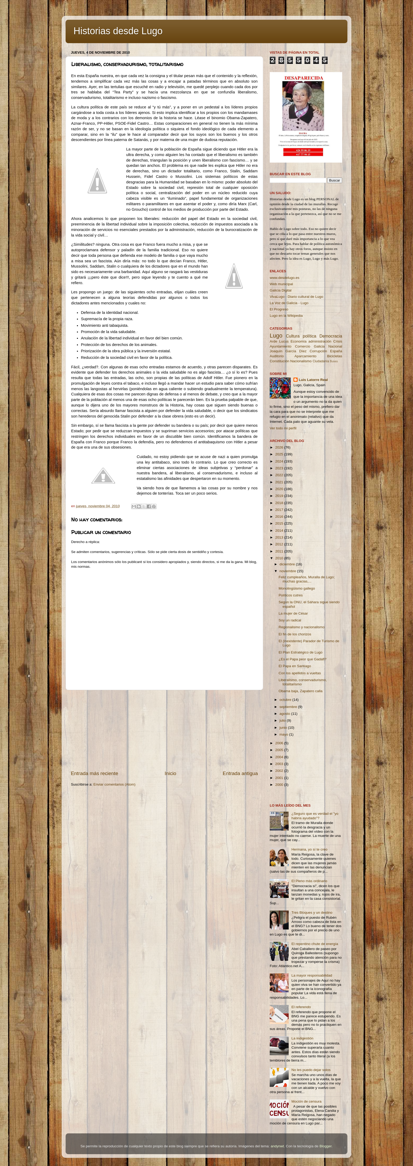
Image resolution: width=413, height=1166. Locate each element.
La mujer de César (293, 613)
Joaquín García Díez (288, 351)
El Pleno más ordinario (309, 881)
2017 (279, 510)
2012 (279, 544)
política (309, 336)
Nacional (335, 346)
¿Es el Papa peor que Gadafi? (303, 659)
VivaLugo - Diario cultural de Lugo (296, 297)
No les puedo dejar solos (311, 1070)
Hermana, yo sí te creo (309, 849)
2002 (279, 771)
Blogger (325, 1146)
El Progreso (279, 309)
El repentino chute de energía (314, 944)
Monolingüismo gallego (297, 588)
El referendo (301, 1007)
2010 (279, 558)
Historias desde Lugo (118, 31)
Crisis (337, 341)
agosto (285, 714)
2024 (279, 461)
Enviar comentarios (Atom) (115, 784)
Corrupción (318, 351)
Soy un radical (290, 620)
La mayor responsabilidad (311, 975)
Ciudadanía (321, 361)
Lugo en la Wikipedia (286, 316)
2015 (279, 523)
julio (283, 720)
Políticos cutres (291, 595)
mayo (284, 734)
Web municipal (281, 284)
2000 (279, 785)
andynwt (277, 1146)
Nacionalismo (301, 361)
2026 (279, 447)
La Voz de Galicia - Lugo (289, 303)
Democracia (330, 336)
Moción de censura (306, 1101)
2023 (279, 468)
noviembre (288, 571)
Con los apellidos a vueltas (300, 673)
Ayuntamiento (280, 346)
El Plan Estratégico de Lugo (301, 652)
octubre (285, 700)
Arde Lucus (279, 341)
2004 (279, 757)
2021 (279, 482)
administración (319, 341)
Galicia (319, 346)
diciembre (287, 564)
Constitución (279, 361)
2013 (279, 537)
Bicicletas (334, 356)
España (336, 351)
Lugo (276, 335)
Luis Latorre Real (313, 380)
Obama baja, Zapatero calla (301, 691)
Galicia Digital (281, 290)
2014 (279, 530)
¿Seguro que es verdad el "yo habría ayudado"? (314, 816)
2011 (279, 551)
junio (283, 728)
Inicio (170, 773)
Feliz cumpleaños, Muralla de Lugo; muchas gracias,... (307, 579)
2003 (279, 764)
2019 (279, 496)
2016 (279, 517)
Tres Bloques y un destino (311, 912)
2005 (279, 750)
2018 (279, 503)
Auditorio (277, 356)
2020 (279, 489)
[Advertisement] (164, 730)
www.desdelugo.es (284, 278)
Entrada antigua (240, 773)
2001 (279, 778)
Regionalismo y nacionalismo (302, 627)
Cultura (292, 336)
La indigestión (302, 1038)
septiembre (288, 707)
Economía (299, 341)
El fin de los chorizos (295, 634)
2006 (279, 743)
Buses (334, 361)
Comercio (302, 346)
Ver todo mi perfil (283, 428)
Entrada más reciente (94, 773)
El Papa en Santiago (295, 666)
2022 (279, 475)
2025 (279, 454)
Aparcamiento (305, 356)
